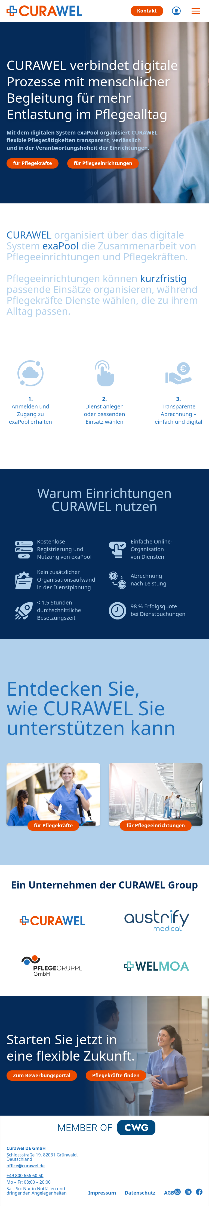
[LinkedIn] (188, 1192)
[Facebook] (199, 1192)
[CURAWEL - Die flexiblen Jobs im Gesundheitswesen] (44, 10)
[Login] (176, 10)
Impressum (102, 1192)
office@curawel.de (26, 1166)
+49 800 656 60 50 (25, 1175)
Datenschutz (140, 1192)
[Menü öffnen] (195, 10)
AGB (169, 1192)
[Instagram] (177, 1192)
